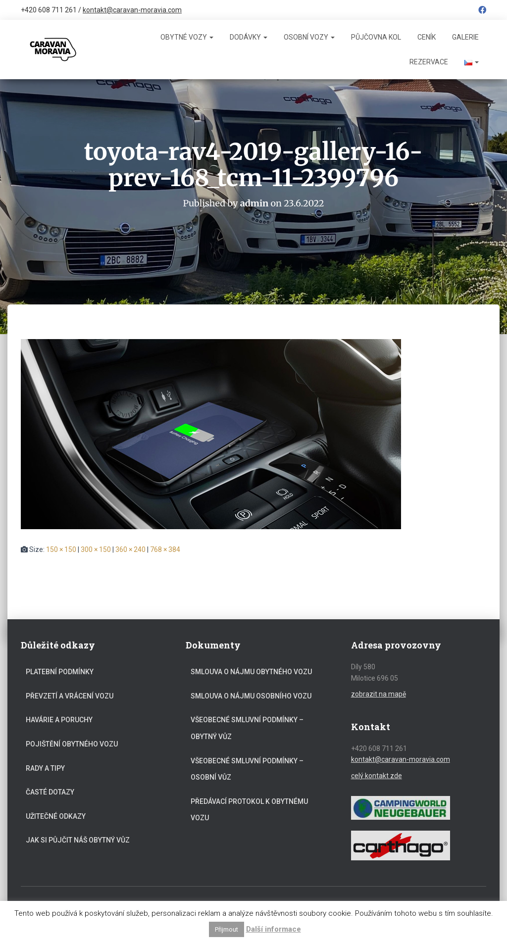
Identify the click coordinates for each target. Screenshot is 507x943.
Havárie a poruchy (59, 720)
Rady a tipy (45, 768)
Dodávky (248, 37)
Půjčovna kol (376, 37)
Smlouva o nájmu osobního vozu (251, 696)
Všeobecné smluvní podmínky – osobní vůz (247, 769)
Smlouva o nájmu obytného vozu (251, 672)
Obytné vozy (186, 37)
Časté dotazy (50, 792)
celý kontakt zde (376, 776)
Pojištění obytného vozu (72, 744)
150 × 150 (61, 549)
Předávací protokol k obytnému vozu (249, 809)
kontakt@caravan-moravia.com (132, 10)
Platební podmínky (60, 672)
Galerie (465, 37)
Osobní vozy (309, 37)
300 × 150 (96, 549)
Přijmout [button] (226, 929)
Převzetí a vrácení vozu (69, 696)
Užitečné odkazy (56, 816)
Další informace (273, 929)
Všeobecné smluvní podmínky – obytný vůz (247, 728)
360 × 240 (130, 549)
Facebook (482, 11)
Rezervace (428, 62)
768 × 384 (165, 549)
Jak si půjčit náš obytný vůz (78, 840)
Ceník (426, 37)
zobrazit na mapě (378, 694)
